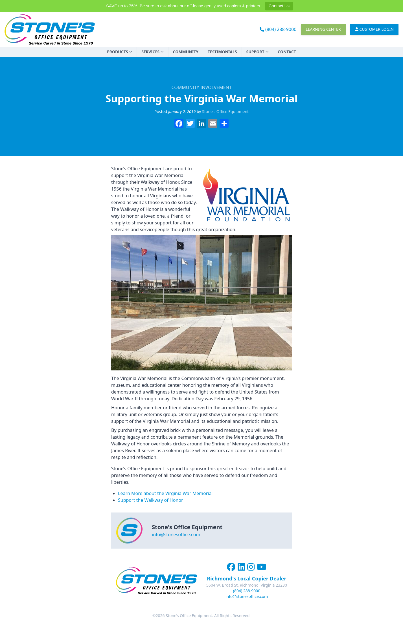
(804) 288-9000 (278, 29)
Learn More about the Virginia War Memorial (165, 493)
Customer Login (374, 29)
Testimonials (222, 51)
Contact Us (279, 5)
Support (257, 51)
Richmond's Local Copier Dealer (246, 578)
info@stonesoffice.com (176, 534)
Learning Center (323, 29)
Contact (287, 51)
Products (119, 51)
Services (152, 51)
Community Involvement (201, 87)
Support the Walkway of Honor (150, 500)
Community (185, 51)
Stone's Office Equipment (225, 111)
